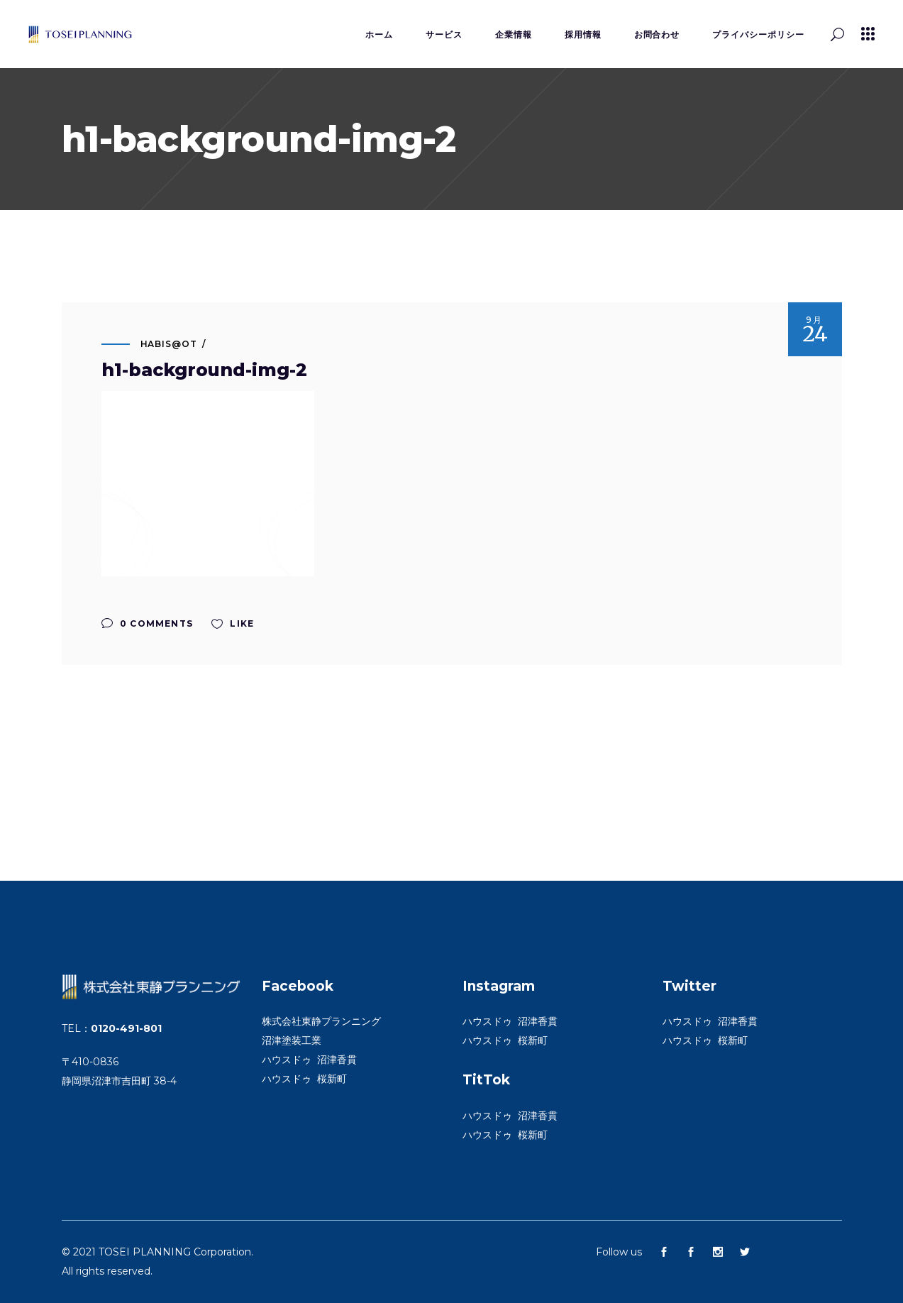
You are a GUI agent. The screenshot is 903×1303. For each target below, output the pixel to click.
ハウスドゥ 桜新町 (304, 1078)
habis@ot (169, 344)
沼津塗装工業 (291, 1040)
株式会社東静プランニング (321, 1021)
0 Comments (147, 623)
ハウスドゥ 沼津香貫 (309, 1059)
